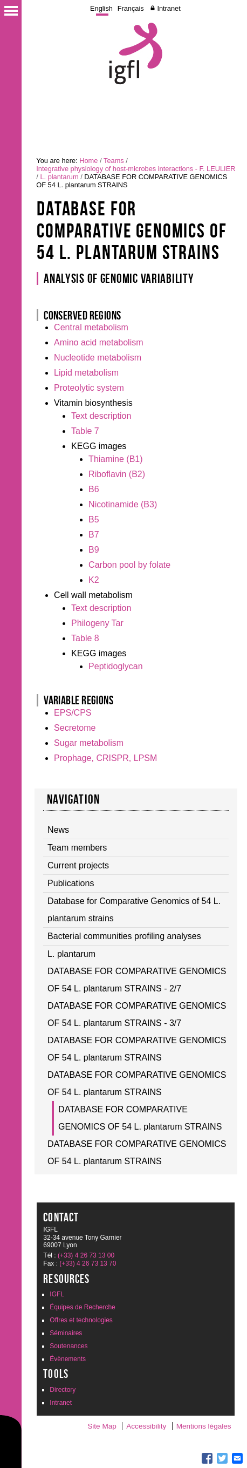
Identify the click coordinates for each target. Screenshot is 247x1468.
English (101, 8)
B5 (93, 519)
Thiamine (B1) (115, 459)
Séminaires (66, 1333)
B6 (93, 489)
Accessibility (146, 1426)
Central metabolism (91, 327)
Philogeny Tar (97, 623)
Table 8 (85, 638)
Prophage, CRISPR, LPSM (105, 758)
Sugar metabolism (89, 742)
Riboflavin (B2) (116, 474)
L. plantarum (59, 177)
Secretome (74, 727)
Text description (101, 415)
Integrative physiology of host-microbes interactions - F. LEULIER (135, 169)
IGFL (57, 1294)
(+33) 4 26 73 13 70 (87, 1263)
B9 (93, 549)
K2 (93, 580)
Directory (63, 1390)
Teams (114, 161)
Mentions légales (203, 1426)
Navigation (73, 799)
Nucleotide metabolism (97, 357)
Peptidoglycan (115, 666)
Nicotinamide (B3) (122, 504)
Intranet (168, 8)
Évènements (68, 1359)
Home (88, 161)
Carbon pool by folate (129, 564)
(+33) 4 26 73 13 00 (86, 1255)
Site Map (101, 1426)
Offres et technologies (81, 1320)
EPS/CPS (72, 712)
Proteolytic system (89, 387)
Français (131, 8)
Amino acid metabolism (98, 342)
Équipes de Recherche (82, 1307)
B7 (93, 534)
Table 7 (85, 431)
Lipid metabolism (86, 372)
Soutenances (68, 1346)
